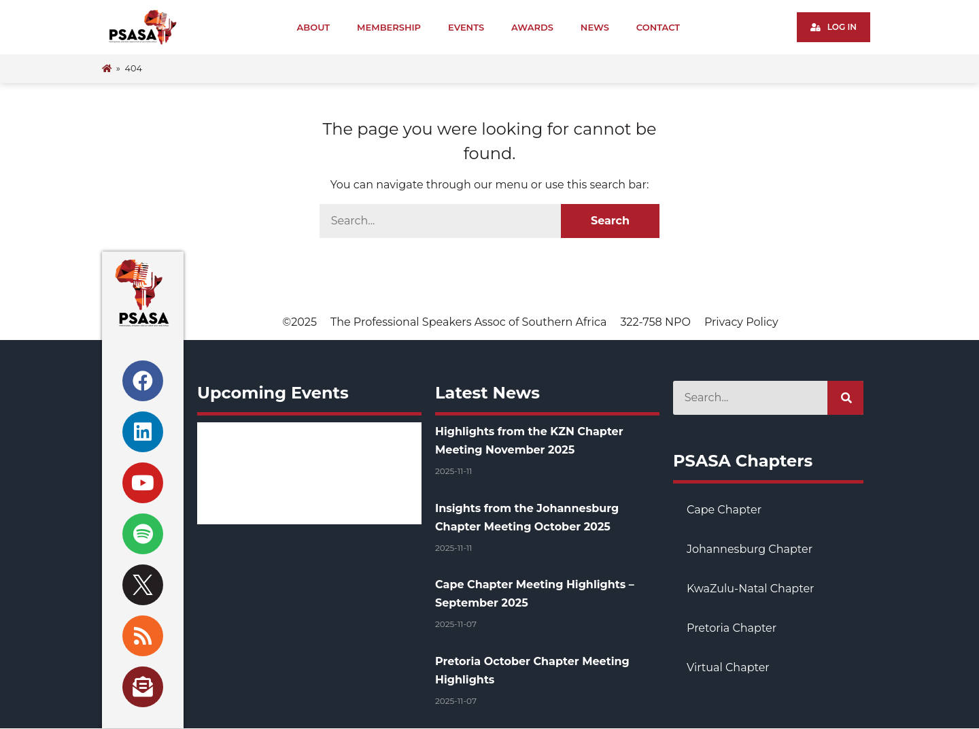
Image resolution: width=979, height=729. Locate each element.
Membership (389, 27)
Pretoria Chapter (731, 628)
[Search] (845, 398)
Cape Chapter (724, 509)
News (595, 27)
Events (466, 27)
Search (610, 220)
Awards (532, 27)
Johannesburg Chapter (749, 549)
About (313, 27)
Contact (658, 27)
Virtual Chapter (728, 667)
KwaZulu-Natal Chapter (750, 588)
